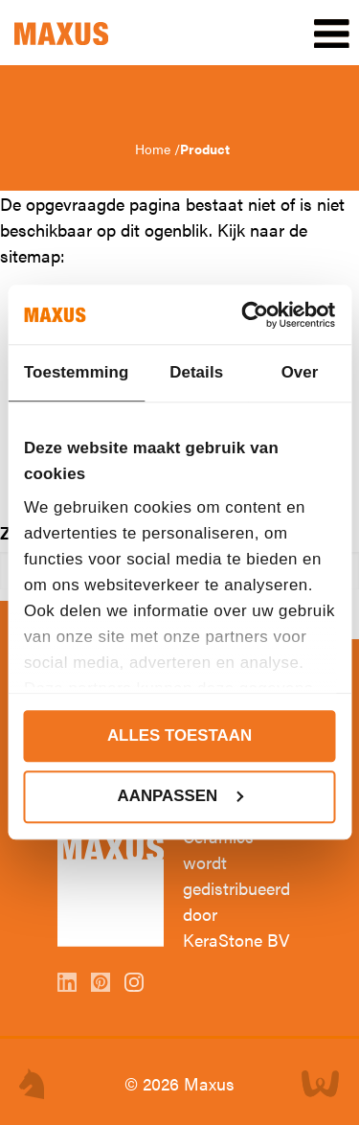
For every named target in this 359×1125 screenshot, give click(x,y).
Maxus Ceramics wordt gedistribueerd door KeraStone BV (236, 875)
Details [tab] (196, 373)
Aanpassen (181, 796)
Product (205, 148)
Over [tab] (300, 373)
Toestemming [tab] (76, 373)
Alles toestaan (179, 735)
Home (154, 148)
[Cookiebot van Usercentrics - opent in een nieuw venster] (255, 315)
